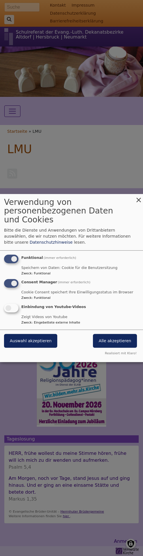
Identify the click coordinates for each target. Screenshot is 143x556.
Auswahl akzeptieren (31, 340)
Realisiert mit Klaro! (121, 353)
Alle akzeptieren (115, 340)
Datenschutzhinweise (51, 242)
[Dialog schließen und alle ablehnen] (138, 197)
